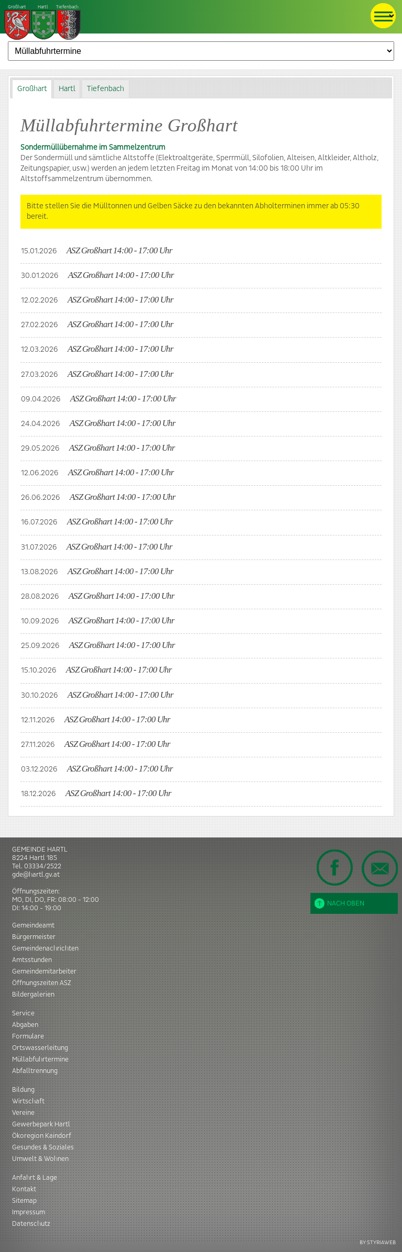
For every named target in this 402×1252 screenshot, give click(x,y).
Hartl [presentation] (67, 89)
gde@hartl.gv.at (36, 874)
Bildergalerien (33, 994)
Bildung (23, 1090)
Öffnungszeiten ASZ (41, 983)
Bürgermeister (33, 937)
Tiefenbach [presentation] (105, 89)
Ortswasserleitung (40, 1048)
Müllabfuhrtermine (40, 1059)
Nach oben (339, 903)
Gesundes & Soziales (43, 1147)
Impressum (28, 1212)
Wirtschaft (28, 1101)
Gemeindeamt (33, 925)
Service (23, 1013)
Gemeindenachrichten (45, 948)
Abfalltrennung (35, 1071)
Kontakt (24, 1189)
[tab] (32, 89)
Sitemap (24, 1201)
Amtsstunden (32, 960)
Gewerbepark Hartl (41, 1124)
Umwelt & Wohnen (40, 1159)
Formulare (28, 1036)
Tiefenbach (43, 22)
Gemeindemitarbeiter (44, 971)
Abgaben (25, 1025)
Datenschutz (31, 1224)
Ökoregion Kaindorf (41, 1136)
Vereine (23, 1113)
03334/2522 (42, 866)
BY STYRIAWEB (378, 1242)
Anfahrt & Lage (34, 1177)
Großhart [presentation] (32, 89)
